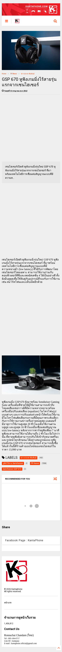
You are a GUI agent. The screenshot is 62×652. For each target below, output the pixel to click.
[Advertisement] (31, 128)
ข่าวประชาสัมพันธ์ (27, 74)
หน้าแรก (7, 603)
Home (4, 74)
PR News (13, 74)
